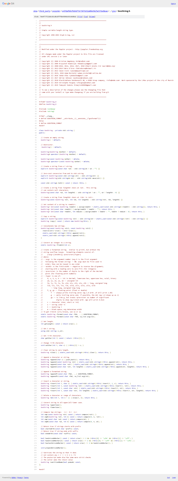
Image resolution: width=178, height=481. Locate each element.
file (80, 17)
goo (114, 11)
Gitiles (13, 477)
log (85, 17)
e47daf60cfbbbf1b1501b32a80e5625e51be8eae (85, 11)
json (174, 477)
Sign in (173, 3)
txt (168, 477)
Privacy (19, 477)
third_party (44, 11)
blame (92, 17)
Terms (26, 477)
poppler (56, 11)
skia (35, 11)
